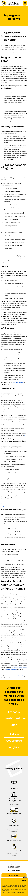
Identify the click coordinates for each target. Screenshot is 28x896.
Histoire (14, 734)
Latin (14, 725)
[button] (14, 875)
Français (14, 712)
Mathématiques (15, 718)
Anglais (14, 747)
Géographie (14, 741)
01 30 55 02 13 (14, 870)
